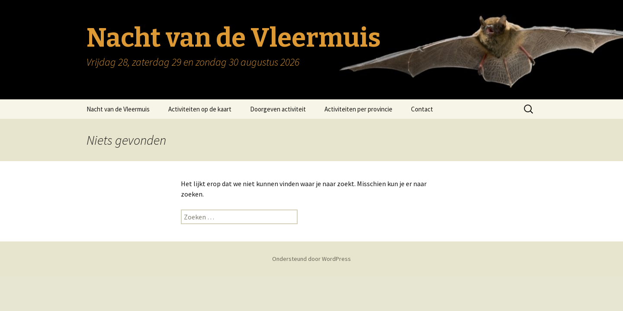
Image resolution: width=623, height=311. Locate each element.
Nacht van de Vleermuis (118, 109)
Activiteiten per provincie (358, 109)
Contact (422, 109)
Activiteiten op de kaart (199, 109)
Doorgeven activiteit (278, 109)
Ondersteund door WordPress (311, 259)
